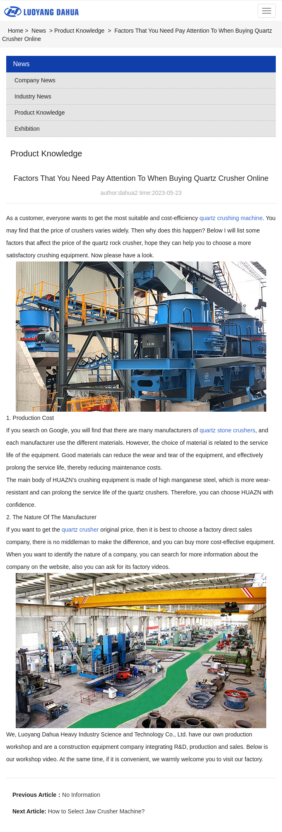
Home (15, 30)
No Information (81, 794)
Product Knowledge (79, 30)
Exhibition (27, 128)
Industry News (32, 96)
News (38, 30)
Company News (34, 80)
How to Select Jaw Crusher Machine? (96, 811)
